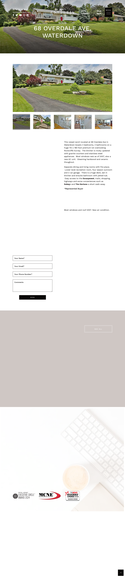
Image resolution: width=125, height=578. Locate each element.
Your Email (19, 266)
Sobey (67, 184)
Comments (18, 282)
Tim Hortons (81, 184)
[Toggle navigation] (108, 13)
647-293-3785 (19, 9)
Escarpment (88, 178)
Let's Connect (85, 12)
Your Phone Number (23, 274)
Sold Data (99, 12)
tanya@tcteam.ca (21, 12)
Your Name (19, 258)
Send (32, 297)
